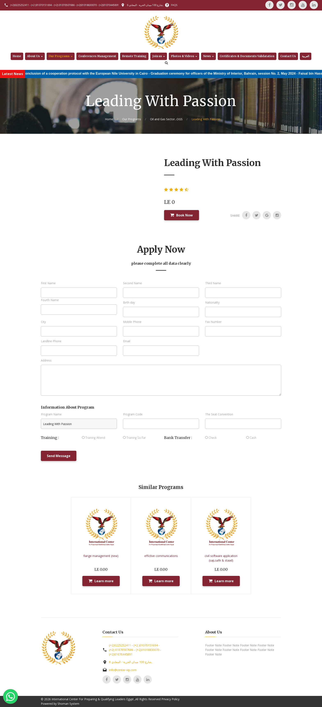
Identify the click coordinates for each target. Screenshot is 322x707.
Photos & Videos (182, 56)
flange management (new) (100, 556)
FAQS (174, 5)
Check (211, 438)
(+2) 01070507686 (64, 5)
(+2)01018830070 (87, 5)
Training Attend (93, 438)
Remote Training (134, 56)
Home (17, 56)
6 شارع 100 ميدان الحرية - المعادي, (145, 5)
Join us (157, 56)
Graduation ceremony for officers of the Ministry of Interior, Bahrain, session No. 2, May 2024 (235, 73)
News (207, 56)
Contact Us (288, 56)
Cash (251, 438)
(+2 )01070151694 (41, 5)
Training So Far (134, 438)
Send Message (58, 456)
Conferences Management (97, 56)
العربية (305, 56)
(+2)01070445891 (109, 5)
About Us (33, 56)
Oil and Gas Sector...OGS (166, 119)
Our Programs (59, 56)
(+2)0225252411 (19, 5)
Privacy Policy (170, 699)
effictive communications (161, 556)
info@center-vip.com (123, 670)
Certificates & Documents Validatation (247, 56)
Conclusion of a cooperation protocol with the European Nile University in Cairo (97, 73)
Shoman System (68, 704)
